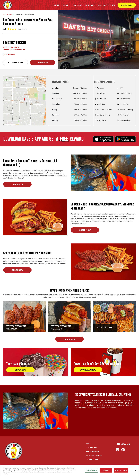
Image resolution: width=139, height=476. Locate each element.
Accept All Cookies (121, 470)
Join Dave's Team (106, 5)
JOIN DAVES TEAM (94, 455)
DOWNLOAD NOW (88, 369)
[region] (69, 470)
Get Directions (15, 62)
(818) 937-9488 (9, 54)
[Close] (136, 470)
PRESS (88, 443)
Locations (77, 5)
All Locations (9, 14)
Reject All (106, 470)
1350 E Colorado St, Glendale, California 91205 (15, 48)
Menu (66, 5)
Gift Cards (90, 5)
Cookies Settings (91, 470)
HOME (57, 5)
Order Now (42, 62)
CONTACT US (91, 459)
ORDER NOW (126, 5)
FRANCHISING (92, 451)
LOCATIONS (91, 447)
